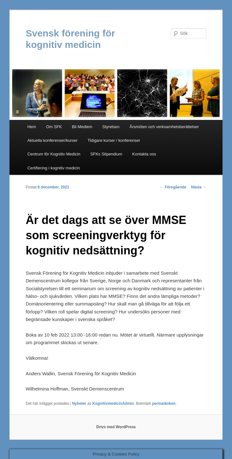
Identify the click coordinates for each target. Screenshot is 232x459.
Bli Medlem (82, 126)
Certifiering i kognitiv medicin (53, 168)
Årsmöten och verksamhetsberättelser (164, 126)
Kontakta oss (144, 154)
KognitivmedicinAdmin (113, 403)
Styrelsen (110, 126)
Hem (31, 126)
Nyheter (79, 403)
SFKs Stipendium (106, 154)
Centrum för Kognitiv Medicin (53, 154)
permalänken (164, 403)
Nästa (198, 187)
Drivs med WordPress (116, 427)
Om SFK (54, 126)
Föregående (173, 187)
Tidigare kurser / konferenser (114, 140)
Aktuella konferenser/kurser (52, 140)
